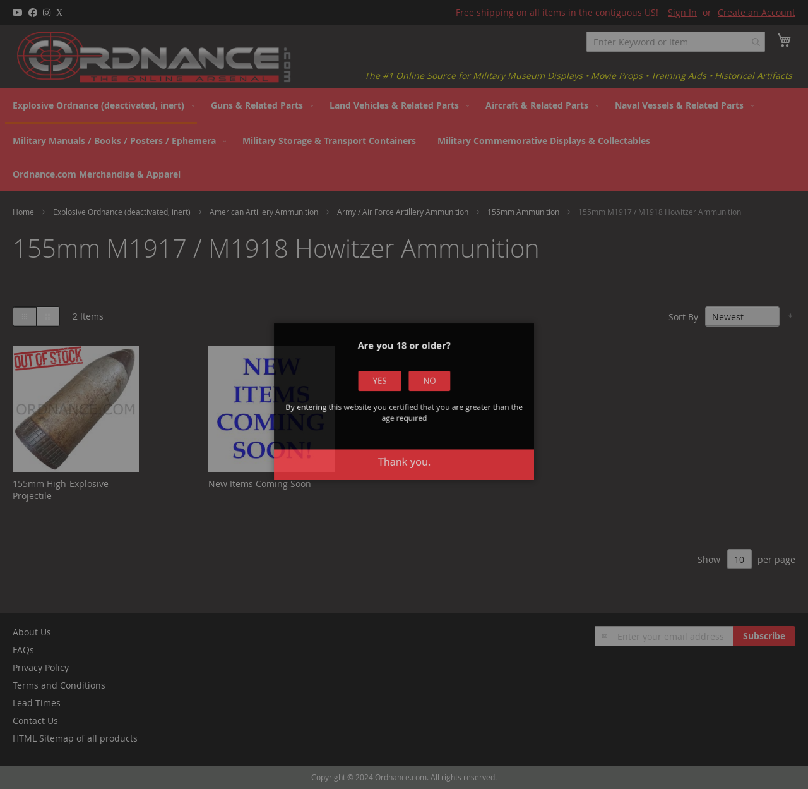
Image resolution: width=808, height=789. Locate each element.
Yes (397, 412)
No (411, 412)
